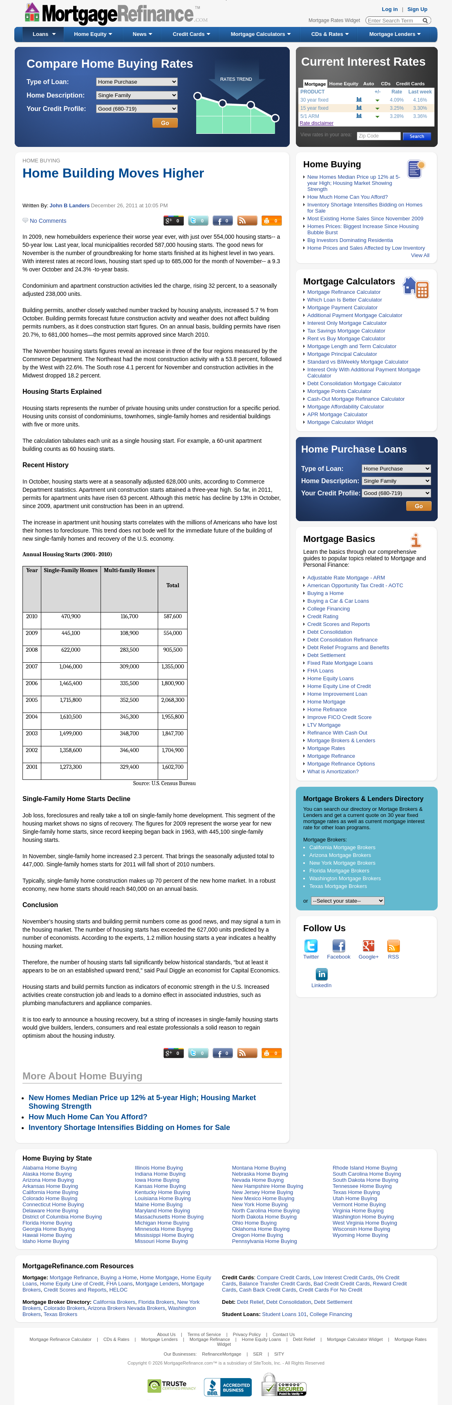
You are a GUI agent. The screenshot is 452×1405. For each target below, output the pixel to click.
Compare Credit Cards (283, 1277)
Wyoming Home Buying (360, 1235)
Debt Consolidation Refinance (342, 640)
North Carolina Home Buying (266, 1210)
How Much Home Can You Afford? (347, 197)
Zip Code (369, 136)
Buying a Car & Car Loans (338, 601)
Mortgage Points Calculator (339, 391)
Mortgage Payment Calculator (342, 307)
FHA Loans (320, 671)
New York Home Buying (260, 1204)
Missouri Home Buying (161, 1241)
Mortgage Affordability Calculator (345, 407)
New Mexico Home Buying (263, 1198)
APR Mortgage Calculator (337, 414)
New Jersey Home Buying (262, 1192)
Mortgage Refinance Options (341, 764)
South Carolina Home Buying (367, 1174)
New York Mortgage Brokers (342, 863)
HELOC (118, 1290)
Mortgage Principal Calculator (342, 354)
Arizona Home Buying (48, 1180)
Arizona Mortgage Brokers (340, 855)
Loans (40, 34)
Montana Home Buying (259, 1168)
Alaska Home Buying (47, 1174)
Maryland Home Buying (162, 1210)
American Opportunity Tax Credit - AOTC (355, 585)
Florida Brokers (156, 1302)
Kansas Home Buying (160, 1186)
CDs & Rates (327, 34)
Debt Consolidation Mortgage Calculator (354, 383)
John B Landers (69, 205)
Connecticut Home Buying (53, 1204)
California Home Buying (50, 1192)
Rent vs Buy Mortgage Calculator (346, 338)
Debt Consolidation (329, 632)
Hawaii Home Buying (47, 1235)
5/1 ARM (309, 116)
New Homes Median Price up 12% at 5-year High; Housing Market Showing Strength (354, 183)
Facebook (338, 954)
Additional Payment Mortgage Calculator (355, 315)
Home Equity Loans (330, 678)
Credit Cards (189, 34)
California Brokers (114, 1302)
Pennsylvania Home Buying (264, 1241)
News (140, 34)
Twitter (311, 954)
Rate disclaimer (316, 123)
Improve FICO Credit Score (339, 717)
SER (257, 1354)
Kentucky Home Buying (162, 1192)
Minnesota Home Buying (164, 1229)
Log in (390, 9)
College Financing (328, 609)
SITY (279, 1354)
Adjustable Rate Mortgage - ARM (346, 578)
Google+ (368, 954)
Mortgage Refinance (331, 756)
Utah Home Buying (355, 1198)
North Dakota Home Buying (264, 1217)
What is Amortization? (333, 771)
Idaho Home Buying (45, 1241)
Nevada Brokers (146, 1308)
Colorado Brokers (64, 1308)
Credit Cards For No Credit (330, 1290)
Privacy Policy (247, 1334)
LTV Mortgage (323, 725)
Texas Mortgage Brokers (338, 886)
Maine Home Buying (159, 1204)
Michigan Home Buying (162, 1223)
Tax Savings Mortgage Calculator (346, 331)
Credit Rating (322, 616)
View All (420, 255)
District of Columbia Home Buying (62, 1217)
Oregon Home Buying (257, 1235)
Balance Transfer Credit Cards (275, 1284)
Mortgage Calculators (258, 34)
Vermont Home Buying (359, 1204)
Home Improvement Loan (337, 694)
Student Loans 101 (284, 1314)
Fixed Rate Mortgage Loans (340, 663)
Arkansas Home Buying (50, 1186)
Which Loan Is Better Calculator (344, 300)
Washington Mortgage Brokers (345, 878)
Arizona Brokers (106, 1308)
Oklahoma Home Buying (261, 1229)
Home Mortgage (326, 702)
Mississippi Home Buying (164, 1235)
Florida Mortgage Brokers (339, 871)
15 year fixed (314, 108)
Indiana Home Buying (160, 1174)
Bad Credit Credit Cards (341, 1284)
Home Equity (90, 34)
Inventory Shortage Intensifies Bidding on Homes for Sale (129, 1127)
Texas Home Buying (356, 1192)
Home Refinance (327, 709)
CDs (385, 83)
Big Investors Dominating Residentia (350, 240)
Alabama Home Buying (49, 1168)
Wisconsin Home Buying (361, 1229)
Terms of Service (204, 1334)
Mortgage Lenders (392, 34)
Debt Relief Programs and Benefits (348, 647)
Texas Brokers (60, 1314)
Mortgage (315, 84)
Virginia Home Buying (358, 1210)
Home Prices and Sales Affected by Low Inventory (366, 248)
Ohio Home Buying (254, 1223)
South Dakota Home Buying (365, 1180)
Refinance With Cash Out (337, 733)
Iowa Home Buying (157, 1180)
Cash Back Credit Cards (267, 1290)
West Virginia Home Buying (365, 1223)
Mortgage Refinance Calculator (343, 292)
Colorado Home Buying (49, 1198)
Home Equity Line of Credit (339, 686)
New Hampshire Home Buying (267, 1186)
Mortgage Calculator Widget (340, 422)
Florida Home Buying (47, 1223)
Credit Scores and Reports (338, 624)
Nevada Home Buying (258, 1180)
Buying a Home (325, 593)
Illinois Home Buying (159, 1168)
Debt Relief (250, 1302)
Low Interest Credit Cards (343, 1277)
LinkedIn (321, 982)
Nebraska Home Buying (260, 1174)
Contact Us (284, 1334)
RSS (393, 954)
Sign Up (417, 9)
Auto (368, 83)
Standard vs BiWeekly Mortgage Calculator (358, 362)
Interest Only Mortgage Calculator (347, 323)
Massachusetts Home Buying (169, 1217)
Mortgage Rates (326, 748)
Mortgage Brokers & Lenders (341, 740)
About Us (166, 1334)
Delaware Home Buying (50, 1210)
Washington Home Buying (363, 1217)
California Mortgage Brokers (342, 847)
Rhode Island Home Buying (365, 1168)
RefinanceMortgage (221, 1354)
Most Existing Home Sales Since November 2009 (365, 218)
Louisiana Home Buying (163, 1198)
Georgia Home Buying (48, 1229)
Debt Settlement (326, 655)
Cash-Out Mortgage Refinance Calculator (356, 399)
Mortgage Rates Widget (334, 20)
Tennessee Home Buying (362, 1186)
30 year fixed (314, 100)
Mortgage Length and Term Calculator (351, 346)
